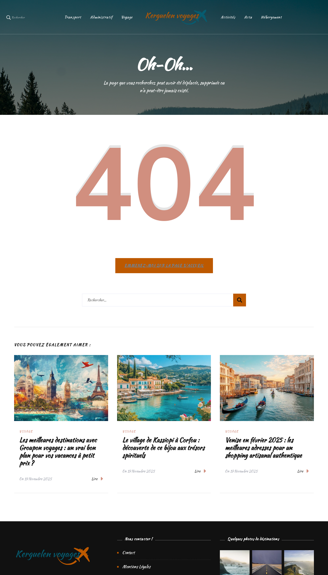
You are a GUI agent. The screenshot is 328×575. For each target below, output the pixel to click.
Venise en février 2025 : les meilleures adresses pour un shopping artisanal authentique (263, 448)
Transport (72, 17)
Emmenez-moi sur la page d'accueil (164, 265)
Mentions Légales (136, 567)
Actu (248, 17)
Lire (97, 478)
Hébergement (271, 17)
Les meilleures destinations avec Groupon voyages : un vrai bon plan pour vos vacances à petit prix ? (58, 452)
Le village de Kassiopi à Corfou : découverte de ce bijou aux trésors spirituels (163, 448)
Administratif (101, 17)
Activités (228, 17)
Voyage (126, 17)
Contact (128, 553)
